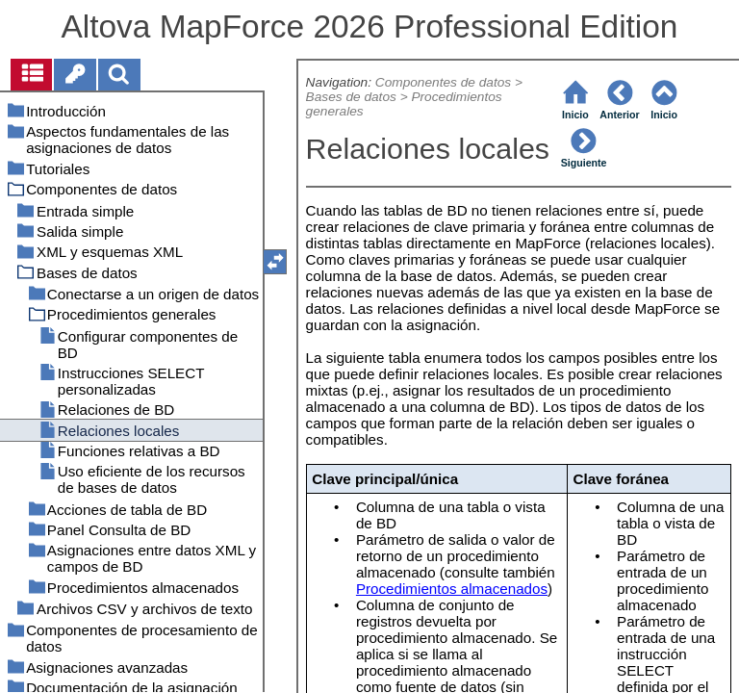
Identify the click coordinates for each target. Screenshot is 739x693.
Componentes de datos (443, 82)
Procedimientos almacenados (452, 588)
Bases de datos (351, 97)
